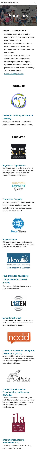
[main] (18, 15)
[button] (2, 2)
